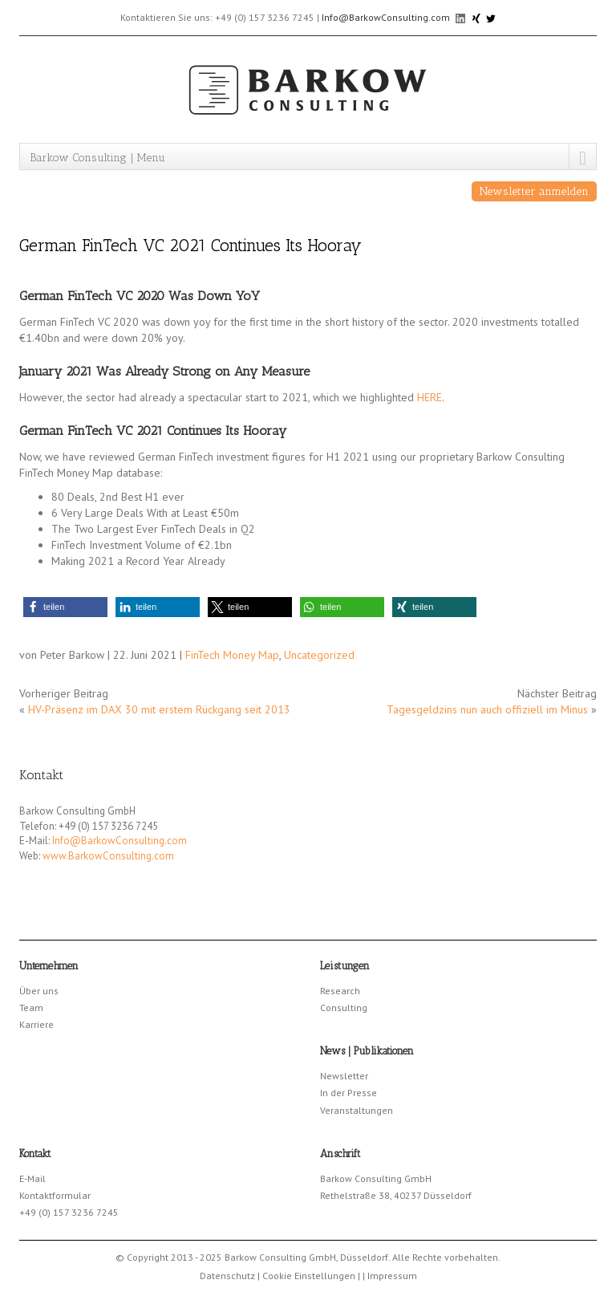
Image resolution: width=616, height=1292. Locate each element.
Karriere (36, 1024)
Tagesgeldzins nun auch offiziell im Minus (487, 709)
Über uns (39, 991)
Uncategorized (319, 655)
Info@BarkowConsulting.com (386, 17)
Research (340, 991)
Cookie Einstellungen (308, 1276)
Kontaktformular (55, 1195)
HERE (429, 397)
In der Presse (348, 1093)
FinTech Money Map (232, 655)
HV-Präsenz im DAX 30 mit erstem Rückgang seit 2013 (159, 709)
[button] (65, 607)
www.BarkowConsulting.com (108, 856)
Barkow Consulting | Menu (97, 158)
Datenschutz (227, 1276)
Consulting (343, 1008)
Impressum (392, 1276)
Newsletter (344, 1076)
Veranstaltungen (356, 1110)
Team (31, 1008)
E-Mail (32, 1178)
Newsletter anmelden (534, 191)
